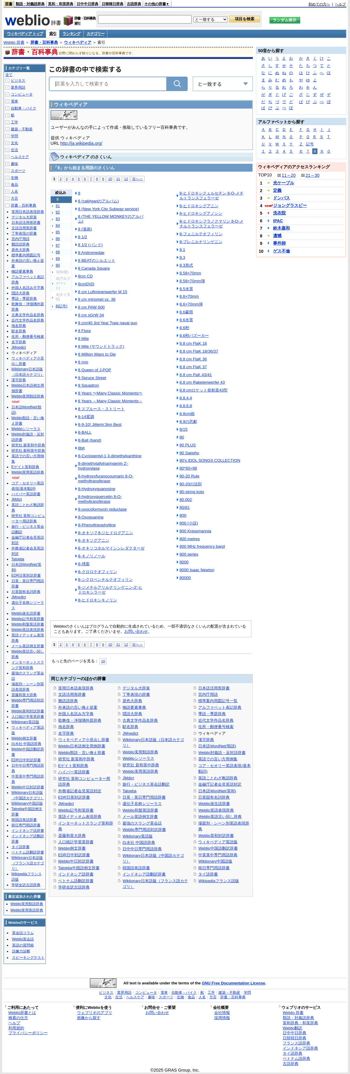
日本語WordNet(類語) (217, 746)
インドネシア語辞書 (76, 874)
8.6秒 (184, 327)
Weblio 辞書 (14, 42)
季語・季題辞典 (212, 713)
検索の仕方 (18, 1017)
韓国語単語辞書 (136, 868)
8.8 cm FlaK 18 (193, 343)
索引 (52, 33)
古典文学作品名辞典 (140, 720)
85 (58, 232)
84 (58, 225)
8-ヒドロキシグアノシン (201, 213)
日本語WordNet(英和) (217, 791)
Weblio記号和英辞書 (76, 810)
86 (58, 239)
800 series (189, 554)
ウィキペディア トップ (25, 33)
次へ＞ (137, 179)
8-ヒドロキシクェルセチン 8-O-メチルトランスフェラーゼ (211, 195)
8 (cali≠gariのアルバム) (98, 201)
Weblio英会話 (23, 939)
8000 (184, 562)
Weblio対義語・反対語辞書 (221, 752)
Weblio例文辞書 (72, 848)
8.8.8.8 (186, 406)
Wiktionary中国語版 (215, 861)
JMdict (128, 778)
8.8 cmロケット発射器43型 (204, 390)
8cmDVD (86, 284)
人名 (14, 191)
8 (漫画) (85, 229)
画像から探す (88, 1017)
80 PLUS (188, 445)
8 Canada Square (94, 268)
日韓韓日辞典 (112, 4)
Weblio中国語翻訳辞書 (217, 848)
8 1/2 (82, 237)
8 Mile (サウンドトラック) (101, 346)
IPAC (278, 220)
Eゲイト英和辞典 (73, 765)
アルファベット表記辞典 (219, 707)
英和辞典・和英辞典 (300, 1023)
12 (126, 179)
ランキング (71, 33)
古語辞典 (134, 4)
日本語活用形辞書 (214, 688)
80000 (185, 577)
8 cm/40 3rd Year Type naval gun (107, 323)
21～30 (313, 175)
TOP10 (265, 175)
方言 (14, 198)
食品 (14, 184)
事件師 (279, 243)
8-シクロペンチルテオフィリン (105, 579)
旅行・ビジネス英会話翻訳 (146, 784)
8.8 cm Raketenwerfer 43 (202, 382)
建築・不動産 (22, 129)
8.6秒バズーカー (194, 335)
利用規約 (16, 1028)
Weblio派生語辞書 (214, 803)
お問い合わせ (136, 631)
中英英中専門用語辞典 (217, 855)
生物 (14, 178)
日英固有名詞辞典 (214, 797)
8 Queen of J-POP (94, 370)
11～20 (289, 175)
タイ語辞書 (208, 874)
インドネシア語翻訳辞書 (144, 874)
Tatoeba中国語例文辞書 (79, 868)
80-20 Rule (189, 476)
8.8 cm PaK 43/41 (196, 374)
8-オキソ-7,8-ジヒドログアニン (105, 533)
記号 (310, 144)
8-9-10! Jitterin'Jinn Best (100, 424)
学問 (14, 136)
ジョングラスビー (290, 205)
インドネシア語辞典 (300, 1048)
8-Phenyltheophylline (97, 525)
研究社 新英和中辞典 (76, 759)
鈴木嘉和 (281, 228)
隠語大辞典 (132, 713)
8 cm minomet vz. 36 (97, 299)
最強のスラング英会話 (142, 823)
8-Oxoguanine (91, 517)
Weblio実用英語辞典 (140, 771)
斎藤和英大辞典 (72, 835)
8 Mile (83, 338)
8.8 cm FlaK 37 (193, 367)
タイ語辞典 (292, 1053)
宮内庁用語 (208, 694)
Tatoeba (129, 791)
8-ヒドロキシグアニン (199, 206)
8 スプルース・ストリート (101, 409)
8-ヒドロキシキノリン (97, 600)
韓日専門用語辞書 (214, 868)
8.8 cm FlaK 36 (193, 359)
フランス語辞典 (296, 1043)
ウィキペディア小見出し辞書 (83, 739)
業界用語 (18, 87)
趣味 (14, 164)
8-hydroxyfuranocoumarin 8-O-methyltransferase (105, 478)
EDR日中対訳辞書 (74, 855)
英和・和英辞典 (60, 4)
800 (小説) (189, 523)
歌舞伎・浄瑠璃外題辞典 (79, 720)
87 (58, 245)
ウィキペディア (77, 42)
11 (118, 179)
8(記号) (62, 306)
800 (183, 515)
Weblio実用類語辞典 (140, 752)
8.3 (182, 257)
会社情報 (222, 1012)
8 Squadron (88, 385)
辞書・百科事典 (44, 42)
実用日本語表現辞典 (76, 688)
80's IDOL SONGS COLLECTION (210, 460)
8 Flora (84, 330)
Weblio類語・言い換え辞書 (81, 752)
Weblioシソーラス (138, 758)
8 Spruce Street (92, 377)
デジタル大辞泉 (136, 688)
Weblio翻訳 (292, 1028)
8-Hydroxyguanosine (96, 488)
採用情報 (222, 1017)
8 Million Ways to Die (97, 354)
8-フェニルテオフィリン (201, 234)
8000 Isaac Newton (197, 570)
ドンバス (281, 197)
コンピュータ (22, 94)
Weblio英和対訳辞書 (216, 835)
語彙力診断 (21, 951)
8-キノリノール (91, 556)
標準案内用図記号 (25, 255)
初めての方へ (319, 4)
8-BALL (85, 432)
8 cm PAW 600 (91, 307)
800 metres (190, 539)
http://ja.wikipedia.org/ (81, 143)
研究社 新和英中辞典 (140, 765)
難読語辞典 (68, 701)
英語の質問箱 (23, 945)
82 (58, 212)
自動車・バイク (23, 108)
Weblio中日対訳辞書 (76, 861)
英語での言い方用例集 (217, 759)
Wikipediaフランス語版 (218, 881)
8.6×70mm (189, 296)
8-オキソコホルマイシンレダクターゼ (111, 548)
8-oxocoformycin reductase (102, 509)
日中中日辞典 (87, 4)
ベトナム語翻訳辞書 (76, 881)
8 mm (83, 362)
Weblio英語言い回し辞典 (219, 816)
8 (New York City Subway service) (108, 209)
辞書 (8, 4)
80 (58, 265)
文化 (14, 143)
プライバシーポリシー (28, 1033)
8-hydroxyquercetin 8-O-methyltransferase (100, 499)
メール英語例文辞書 (140, 816)
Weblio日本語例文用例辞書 (81, 746)
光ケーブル (283, 182)
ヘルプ (340, 4)
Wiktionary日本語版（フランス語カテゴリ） (27, 863)
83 (58, 219)
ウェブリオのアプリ (94, 1012)
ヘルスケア (20, 157)
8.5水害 (186, 289)
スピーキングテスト (28, 957)
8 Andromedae (91, 252)
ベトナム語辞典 (296, 1058)
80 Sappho (189, 453)
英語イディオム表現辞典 (79, 816)
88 (58, 252)
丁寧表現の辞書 (136, 694)
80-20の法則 (191, 484)
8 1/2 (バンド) (90, 244)
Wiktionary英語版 (137, 836)
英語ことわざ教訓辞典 (217, 778)
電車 (14, 101)
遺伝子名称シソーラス (142, 803)
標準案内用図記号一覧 (217, 701)
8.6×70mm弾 (191, 304)
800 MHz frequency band (202, 546)
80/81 (185, 507)
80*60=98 (188, 468)
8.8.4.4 (186, 398)
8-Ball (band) (89, 440)
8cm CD (85, 276)
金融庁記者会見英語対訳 (219, 784)
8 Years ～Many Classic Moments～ (110, 401)
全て (9, 75)
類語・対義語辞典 (30, 4)
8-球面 (84, 564)
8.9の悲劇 (188, 421)
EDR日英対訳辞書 (74, 797)
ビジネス (18, 80)
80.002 (186, 499)
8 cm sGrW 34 (91, 315)
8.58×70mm (190, 273)
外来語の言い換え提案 (77, 707)
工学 (14, 122)
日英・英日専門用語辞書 (144, 797)
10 (110, 179)
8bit (81, 448)
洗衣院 (279, 213)
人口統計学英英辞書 (76, 842)
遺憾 (277, 235)
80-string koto (192, 491)
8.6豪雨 (186, 312)
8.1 (182, 249)
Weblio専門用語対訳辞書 (144, 829)
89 (58, 259)
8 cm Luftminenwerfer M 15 (102, 292)
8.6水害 (186, 320)
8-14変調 (86, 416)
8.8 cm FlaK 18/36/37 (199, 351)
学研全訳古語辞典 (74, 887)
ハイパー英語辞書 (74, 772)
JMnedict (66, 803)
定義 (277, 190)
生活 (14, 150)
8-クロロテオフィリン (97, 571)
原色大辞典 (132, 701)
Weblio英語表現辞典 (216, 810)
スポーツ (18, 171)
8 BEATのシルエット (96, 260)
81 (58, 206)
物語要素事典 (134, 707)
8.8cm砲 (187, 413)
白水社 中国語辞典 (138, 842)
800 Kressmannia (195, 531)
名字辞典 (66, 733)
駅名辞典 (130, 726)
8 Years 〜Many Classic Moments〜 (110, 393)
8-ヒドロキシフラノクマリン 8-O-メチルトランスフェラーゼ (211, 223)
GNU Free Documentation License (233, 983)
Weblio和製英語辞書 (140, 810)
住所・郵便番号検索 (216, 726)
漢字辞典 (206, 739)
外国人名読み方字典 (76, 713)
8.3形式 (186, 265)
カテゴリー (95, 33)
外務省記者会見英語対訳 (79, 791)
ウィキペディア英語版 (217, 842)
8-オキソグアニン (93, 540)
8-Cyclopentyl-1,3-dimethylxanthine (110, 456)
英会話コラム (23, 933)
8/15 (183, 429)
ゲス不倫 (281, 251)
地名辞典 (66, 726)
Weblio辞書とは (22, 1012)
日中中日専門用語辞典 (142, 849)
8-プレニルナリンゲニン (201, 241)
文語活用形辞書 (72, 694)
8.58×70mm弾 (192, 281)
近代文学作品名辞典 (216, 720)
